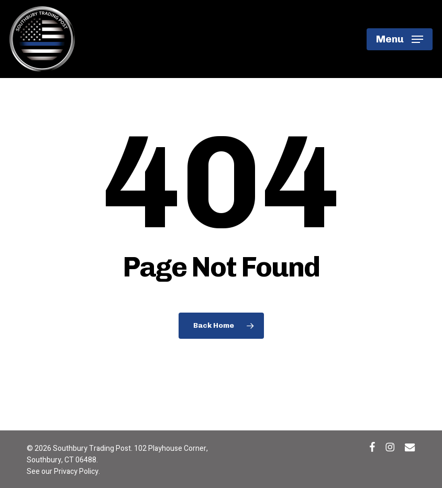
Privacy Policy (76, 471)
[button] (400, 39)
